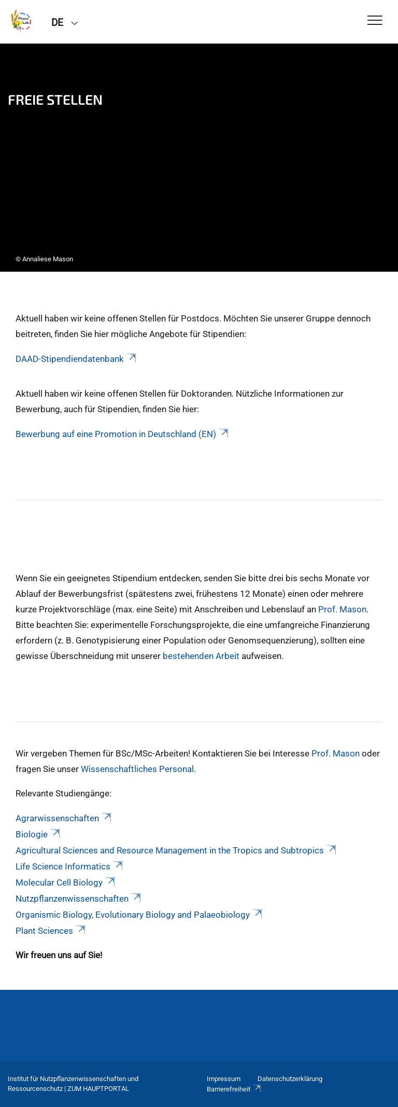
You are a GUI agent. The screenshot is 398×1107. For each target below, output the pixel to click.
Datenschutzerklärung (290, 1079)
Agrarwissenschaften (64, 818)
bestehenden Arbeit (201, 656)
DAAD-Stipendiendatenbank (77, 359)
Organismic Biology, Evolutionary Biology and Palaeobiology (140, 914)
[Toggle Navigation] (374, 21)
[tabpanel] (199, 158)
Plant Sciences (51, 931)
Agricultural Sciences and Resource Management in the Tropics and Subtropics (177, 850)
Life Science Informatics (70, 866)
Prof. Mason (342, 609)
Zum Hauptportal (98, 1088)
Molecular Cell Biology (66, 882)
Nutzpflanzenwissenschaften (79, 898)
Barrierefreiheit (234, 1089)
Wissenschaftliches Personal (137, 769)
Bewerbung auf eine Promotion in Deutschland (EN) (123, 434)
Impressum (223, 1079)
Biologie (39, 834)
